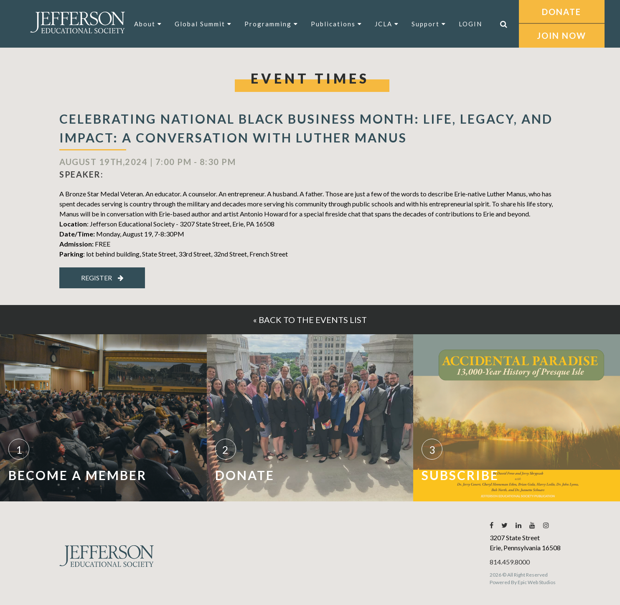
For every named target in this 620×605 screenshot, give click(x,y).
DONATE (561, 12)
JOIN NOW (561, 36)
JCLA (387, 24)
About (148, 24)
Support (429, 24)
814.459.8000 (510, 562)
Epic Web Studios (537, 582)
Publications (336, 24)
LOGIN (470, 24)
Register (102, 278)
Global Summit (203, 24)
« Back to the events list (310, 320)
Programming (271, 24)
